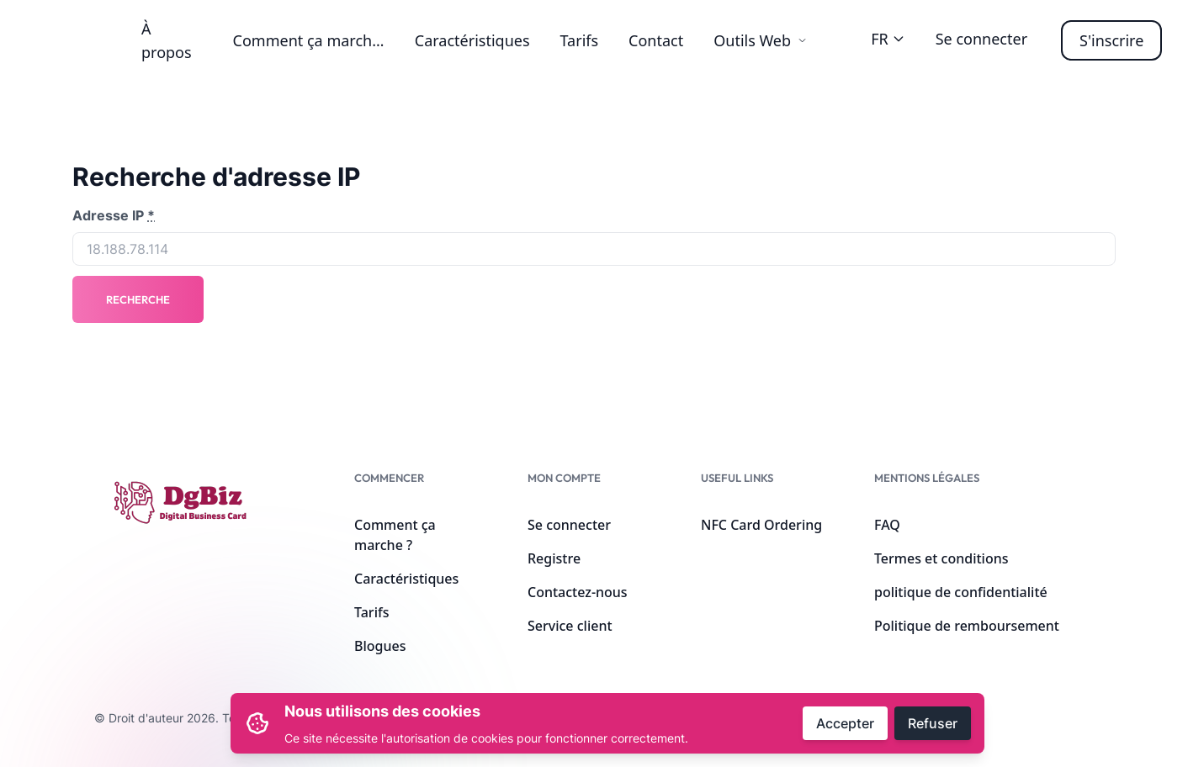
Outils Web (760, 40)
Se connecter (981, 39)
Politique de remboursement (966, 625)
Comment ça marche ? (312, 40)
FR (888, 39)
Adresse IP (113, 215)
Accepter (845, 723)
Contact (655, 40)
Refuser (932, 723)
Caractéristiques (472, 40)
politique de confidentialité (960, 592)
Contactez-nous (578, 592)
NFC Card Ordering (761, 525)
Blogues (380, 646)
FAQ (887, 525)
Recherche (138, 299)
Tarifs (579, 40)
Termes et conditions (941, 558)
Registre (554, 558)
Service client (570, 625)
